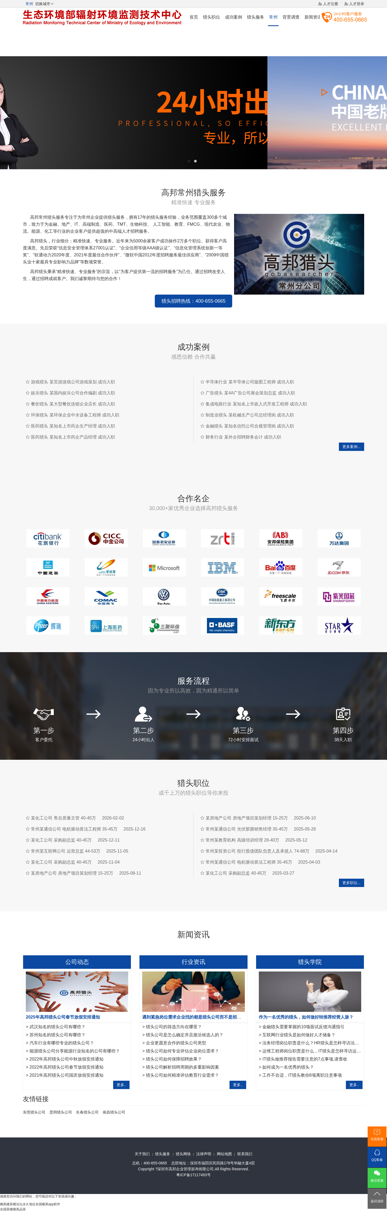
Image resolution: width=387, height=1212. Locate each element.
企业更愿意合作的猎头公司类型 (176, 1043)
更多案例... (351, 446)
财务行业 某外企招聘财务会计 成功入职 (243, 437)
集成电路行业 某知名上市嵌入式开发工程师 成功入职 (256, 404)
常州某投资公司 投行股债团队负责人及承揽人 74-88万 (257, 851)
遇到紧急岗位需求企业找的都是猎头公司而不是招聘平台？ (198, 1017)
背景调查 (291, 17)
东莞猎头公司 (34, 1112)
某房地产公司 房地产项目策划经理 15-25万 (72, 873)
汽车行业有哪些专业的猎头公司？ (62, 1043)
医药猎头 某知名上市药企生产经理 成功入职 (73, 426)
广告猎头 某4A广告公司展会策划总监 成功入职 (250, 393)
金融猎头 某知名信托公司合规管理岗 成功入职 (250, 426)
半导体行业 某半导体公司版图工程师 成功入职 (250, 382)
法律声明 (203, 1154)
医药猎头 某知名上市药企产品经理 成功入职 (73, 437)
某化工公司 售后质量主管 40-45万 (63, 818)
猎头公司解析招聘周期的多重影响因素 (182, 1067)
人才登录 (356, 4)
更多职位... (351, 883)
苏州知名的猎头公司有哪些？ (57, 1035)
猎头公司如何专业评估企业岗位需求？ (182, 1051)
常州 (273, 17)
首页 (193, 17)
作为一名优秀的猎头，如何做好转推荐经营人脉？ (306, 1017)
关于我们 (142, 1154)
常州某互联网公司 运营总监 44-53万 (65, 851)
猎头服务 (255, 17)
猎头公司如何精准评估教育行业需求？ (182, 1075)
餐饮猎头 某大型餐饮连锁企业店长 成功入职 (73, 404)
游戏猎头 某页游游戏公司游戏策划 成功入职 (73, 382)
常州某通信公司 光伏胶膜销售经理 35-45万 (247, 829)
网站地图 (224, 1154)
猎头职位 (211, 17)
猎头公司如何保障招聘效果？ (174, 1059)
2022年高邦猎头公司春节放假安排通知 (67, 1067)
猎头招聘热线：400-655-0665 (193, 301)
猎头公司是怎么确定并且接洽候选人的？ (184, 1035)
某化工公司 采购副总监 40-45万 (61, 840)
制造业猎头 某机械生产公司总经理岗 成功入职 (250, 415)
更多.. (121, 1085)
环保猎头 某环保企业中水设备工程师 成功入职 (75, 415)
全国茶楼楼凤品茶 (13, 1209)
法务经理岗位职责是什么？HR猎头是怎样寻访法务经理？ (317, 1043)
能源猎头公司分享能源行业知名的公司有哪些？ (75, 1051)
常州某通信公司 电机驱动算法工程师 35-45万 (74, 829)
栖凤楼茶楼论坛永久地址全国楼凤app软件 (30, 1204)
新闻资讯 (313, 17)
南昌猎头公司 (114, 1112)
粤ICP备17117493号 (193, 1175)
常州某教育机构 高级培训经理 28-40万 (242, 840)
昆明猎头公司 (60, 1112)
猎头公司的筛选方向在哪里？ (174, 1026)
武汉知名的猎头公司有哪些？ (57, 1026)
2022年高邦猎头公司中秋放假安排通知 (67, 1059)
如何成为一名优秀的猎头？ (288, 1067)
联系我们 (244, 1154)
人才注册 (330, 4)
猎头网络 (183, 1154)
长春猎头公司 (87, 1112)
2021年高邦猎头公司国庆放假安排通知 (67, 1075)
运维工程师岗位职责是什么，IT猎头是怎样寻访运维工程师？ (320, 1051)
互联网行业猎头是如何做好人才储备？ (298, 1035)
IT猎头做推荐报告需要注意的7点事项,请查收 (304, 1059)
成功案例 (233, 17)
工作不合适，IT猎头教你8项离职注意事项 (302, 1075)
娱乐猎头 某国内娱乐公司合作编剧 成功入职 (73, 393)
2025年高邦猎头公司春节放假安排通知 (63, 1017)
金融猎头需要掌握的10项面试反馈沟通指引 (303, 1026)
